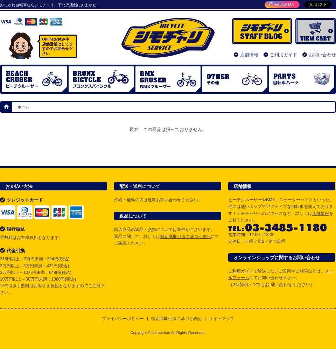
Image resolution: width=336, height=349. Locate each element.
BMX (168, 79)
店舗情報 (249, 54)
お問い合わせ (322, 54)
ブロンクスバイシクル (101, 79)
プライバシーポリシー (123, 319)
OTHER (234, 79)
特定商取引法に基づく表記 (185, 236)
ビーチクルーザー (34, 79)
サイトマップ (221, 319)
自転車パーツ (301, 79)
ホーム (6, 107)
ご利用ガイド (283, 54)
